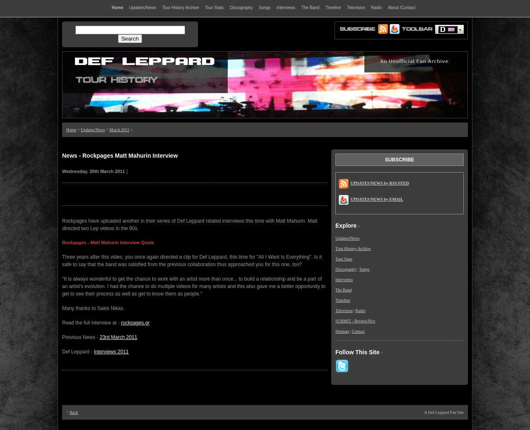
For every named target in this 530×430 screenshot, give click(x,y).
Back (74, 412)
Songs (364, 269)
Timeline (342, 300)
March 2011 (119, 129)
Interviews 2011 (111, 352)
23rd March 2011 (118, 337)
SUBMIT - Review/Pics (355, 321)
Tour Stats (343, 259)
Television (344, 310)
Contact (358, 331)
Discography (346, 269)
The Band (343, 290)
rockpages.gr (135, 323)
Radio (361, 310)
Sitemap (342, 331)
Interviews (344, 279)
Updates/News (93, 129)
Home (71, 129)
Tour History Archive (353, 248)
